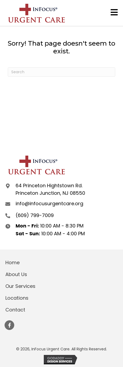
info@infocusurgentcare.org (49, 203)
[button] (9, 325)
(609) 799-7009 (35, 215)
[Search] (61, 72)
